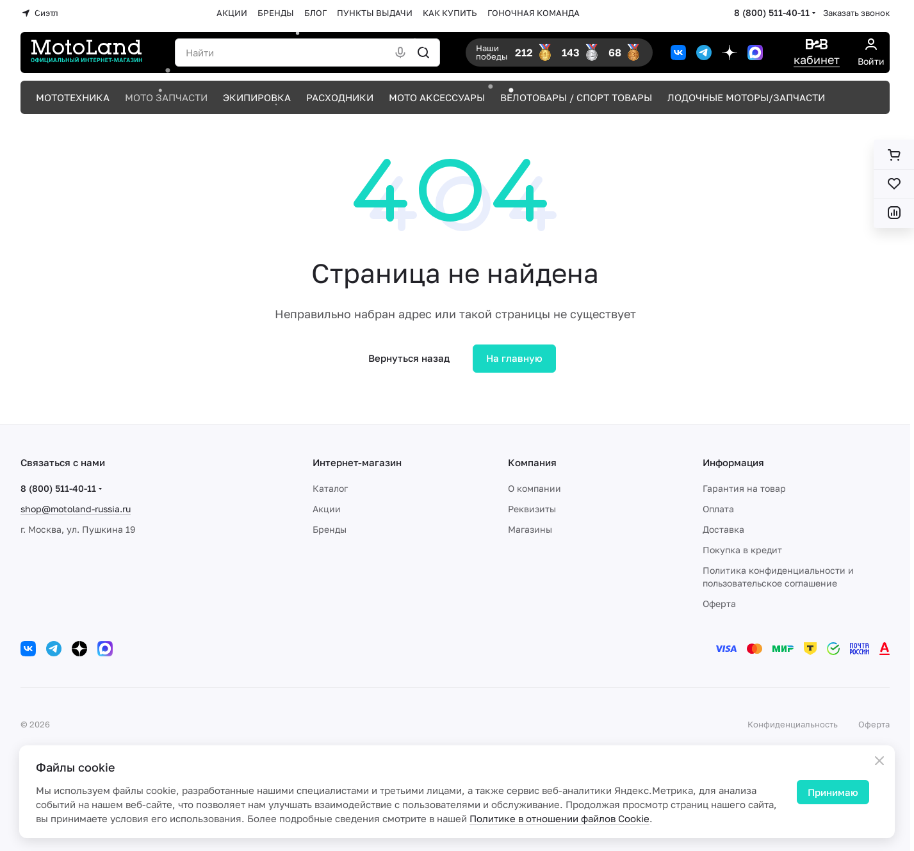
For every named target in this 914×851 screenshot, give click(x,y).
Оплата (718, 508)
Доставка (723, 529)
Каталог (330, 488)
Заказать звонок (856, 13)
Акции (327, 508)
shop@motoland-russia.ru (75, 508)
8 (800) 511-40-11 (772, 12)
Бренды (330, 529)
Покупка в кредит (742, 549)
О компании (534, 488)
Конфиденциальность (792, 724)
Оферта (719, 603)
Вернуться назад (409, 358)
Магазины (530, 529)
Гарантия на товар (744, 488)
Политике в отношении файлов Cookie (559, 818)
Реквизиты (532, 508)
